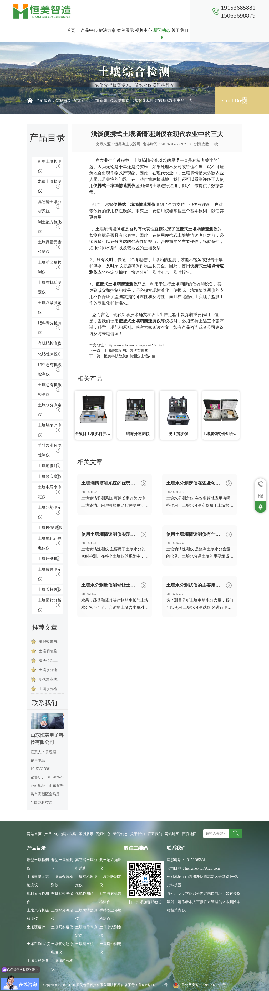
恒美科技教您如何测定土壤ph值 (129, 356)
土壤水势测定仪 (50, 512)
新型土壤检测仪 (50, 166)
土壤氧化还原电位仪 (50, 543)
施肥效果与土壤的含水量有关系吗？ (51, 642)
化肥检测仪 (48, 354)
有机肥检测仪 (50, 343)
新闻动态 (161, 30)
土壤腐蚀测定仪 (50, 574)
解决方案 (107, 30)
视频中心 (143, 30)
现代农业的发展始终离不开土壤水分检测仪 (51, 679)
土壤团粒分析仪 (50, 605)
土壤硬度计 (48, 466)
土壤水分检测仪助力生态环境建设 (51, 689)
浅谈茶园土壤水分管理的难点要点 (51, 661)
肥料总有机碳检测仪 (50, 369)
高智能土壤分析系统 (50, 206)
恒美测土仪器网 (127, 144)
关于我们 (179, 30)
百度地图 (189, 834)
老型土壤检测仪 (50, 186)
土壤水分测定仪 (50, 410)
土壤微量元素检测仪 (50, 247)
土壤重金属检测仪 (50, 267)
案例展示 (125, 30)
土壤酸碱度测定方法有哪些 (126, 351)
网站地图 (172, 834)
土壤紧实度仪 (50, 476)
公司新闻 (99, 100)
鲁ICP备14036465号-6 (154, 985)
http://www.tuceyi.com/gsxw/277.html (136, 345)
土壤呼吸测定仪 (50, 307)
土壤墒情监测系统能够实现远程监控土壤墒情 (51, 651)
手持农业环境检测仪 (50, 450)
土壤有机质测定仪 (50, 287)
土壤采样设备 (50, 589)
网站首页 (63, 100)
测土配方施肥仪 (50, 227)
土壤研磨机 (48, 559)
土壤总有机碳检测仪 (50, 389)
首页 (71, 30)
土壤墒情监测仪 (50, 430)
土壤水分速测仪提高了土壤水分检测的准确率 (51, 670)
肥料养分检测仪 (50, 328)
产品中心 (89, 30)
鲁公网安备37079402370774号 (198, 985)
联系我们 (198, 30)
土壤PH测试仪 (50, 528)
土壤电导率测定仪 (50, 492)
